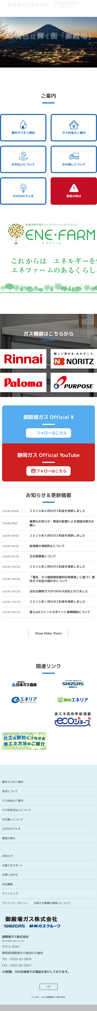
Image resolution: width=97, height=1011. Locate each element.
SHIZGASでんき (23, 190)
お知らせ (7, 856)
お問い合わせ (10, 875)
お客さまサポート (12, 865)
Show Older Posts (48, 633)
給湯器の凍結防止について (47, 547)
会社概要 (7, 884)
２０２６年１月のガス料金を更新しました (57, 603)
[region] (48, 41)
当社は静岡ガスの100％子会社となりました (59, 592)
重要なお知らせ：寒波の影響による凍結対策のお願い (62, 524)
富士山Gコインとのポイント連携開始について (60, 613)
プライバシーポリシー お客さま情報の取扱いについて (36, 903)
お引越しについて (73, 159)
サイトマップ (10, 893)
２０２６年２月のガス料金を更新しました (57, 568)
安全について (10, 791)
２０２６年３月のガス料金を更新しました (57, 537)
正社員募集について (43, 557)
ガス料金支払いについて (16, 810)
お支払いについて (23, 159)
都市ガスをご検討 (23, 127)
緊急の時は (73, 190)
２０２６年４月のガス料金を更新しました (57, 512)
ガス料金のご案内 (73, 127)
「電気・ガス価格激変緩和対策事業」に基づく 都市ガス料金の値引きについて (62, 580)
